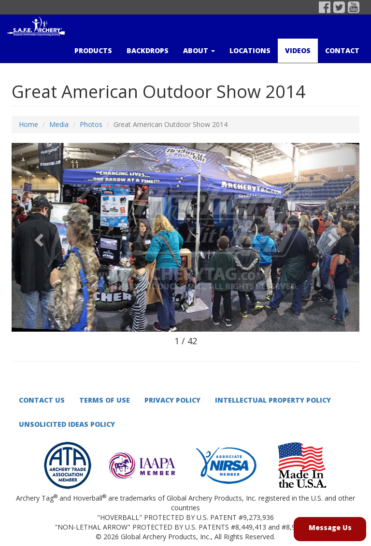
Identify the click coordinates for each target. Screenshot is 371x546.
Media (59, 124)
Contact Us (42, 400)
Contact (342, 50)
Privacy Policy (172, 400)
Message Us (330, 527)
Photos (91, 124)
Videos (298, 50)
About (199, 50)
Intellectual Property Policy (273, 400)
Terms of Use (104, 400)
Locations (250, 50)
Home (28, 124)
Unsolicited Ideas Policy (67, 424)
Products (93, 50)
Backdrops (148, 50)
